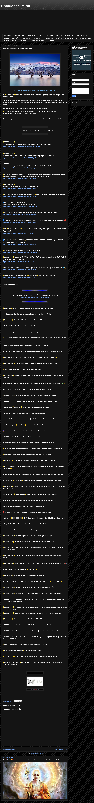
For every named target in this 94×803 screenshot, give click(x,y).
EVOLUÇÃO (15, 38)
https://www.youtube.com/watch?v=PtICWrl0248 (19, 277)
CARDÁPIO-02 (69, 38)
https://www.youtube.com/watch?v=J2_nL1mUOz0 (19, 214)
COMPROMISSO (31, 35)
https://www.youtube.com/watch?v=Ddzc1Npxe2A (19, 269)
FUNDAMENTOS (26, 38)
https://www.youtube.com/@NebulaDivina (35, 297)
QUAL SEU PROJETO (81, 35)
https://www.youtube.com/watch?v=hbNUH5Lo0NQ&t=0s (21, 146)
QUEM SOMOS (23, 41)
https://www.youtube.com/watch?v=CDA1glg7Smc (19, 178)
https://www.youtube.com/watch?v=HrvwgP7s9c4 (19, 222)
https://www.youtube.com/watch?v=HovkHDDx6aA (19, 262)
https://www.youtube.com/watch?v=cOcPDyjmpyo (19, 168)
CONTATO (51, 41)
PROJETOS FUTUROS (67, 35)
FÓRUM (14, 41)
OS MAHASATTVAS (8, 757)
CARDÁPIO (59, 38)
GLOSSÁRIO (37, 38)
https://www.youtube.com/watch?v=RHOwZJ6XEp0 (20, 206)
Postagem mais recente (9, 749)
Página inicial (7, 35)
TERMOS (6, 41)
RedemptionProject (15, 6)
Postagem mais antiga (61, 749)
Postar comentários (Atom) (37, 753)
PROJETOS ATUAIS (52, 35)
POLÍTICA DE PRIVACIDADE (38, 41)
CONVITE (6, 38)
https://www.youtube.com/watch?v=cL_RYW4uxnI (19, 244)
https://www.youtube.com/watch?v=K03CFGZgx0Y (19, 158)
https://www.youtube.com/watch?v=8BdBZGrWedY (20, 188)
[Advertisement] (47, 22)
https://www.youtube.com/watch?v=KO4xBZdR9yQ (20, 252)
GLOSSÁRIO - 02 (48, 38)
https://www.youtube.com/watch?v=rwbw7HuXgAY (19, 233)
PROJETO (41, 35)
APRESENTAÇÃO (19, 35)
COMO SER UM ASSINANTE (83, 38)
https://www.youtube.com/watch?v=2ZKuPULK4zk (19, 196)
